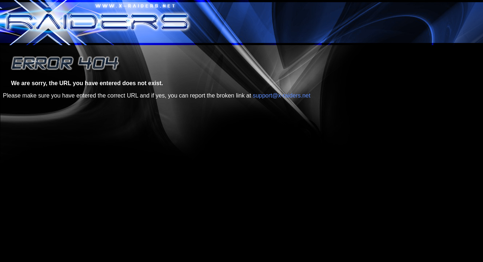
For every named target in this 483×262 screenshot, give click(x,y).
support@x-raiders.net (282, 95)
